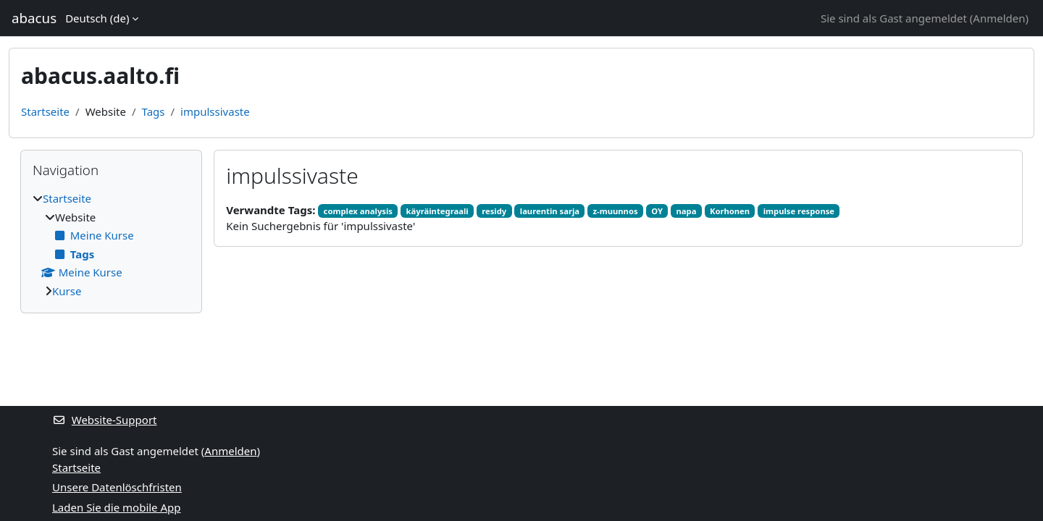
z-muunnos (615, 211)
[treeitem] (111, 244)
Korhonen (730, 211)
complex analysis (358, 211)
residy (494, 211)
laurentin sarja (549, 211)
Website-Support (104, 419)
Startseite (45, 111)
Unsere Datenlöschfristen (117, 487)
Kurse (66, 291)
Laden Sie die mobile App (116, 507)
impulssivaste (215, 111)
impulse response (798, 211)
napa (687, 211)
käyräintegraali (437, 211)
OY (657, 211)
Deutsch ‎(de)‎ (97, 18)
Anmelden (999, 18)
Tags (153, 111)
